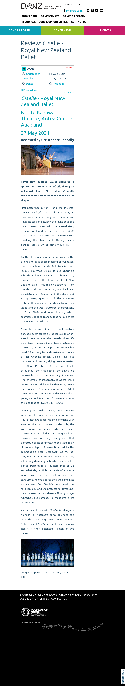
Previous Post (29, 90)
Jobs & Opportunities (53, 22)
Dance (29, 83)
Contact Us (78, 22)
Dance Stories (20, 30)
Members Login (74, 10)
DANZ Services (50, 16)
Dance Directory (74, 16)
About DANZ (30, 16)
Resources (29, 22)
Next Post (68, 92)
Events (105, 30)
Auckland (59, 83)
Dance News (62, 30)
